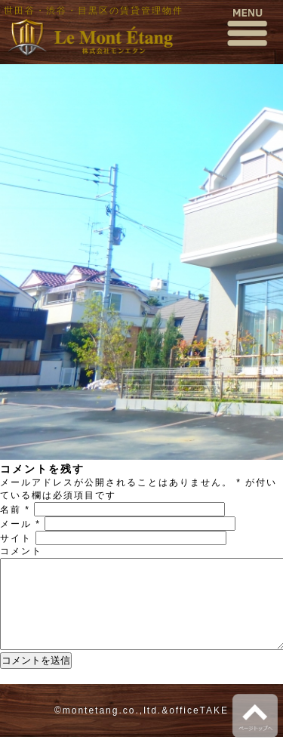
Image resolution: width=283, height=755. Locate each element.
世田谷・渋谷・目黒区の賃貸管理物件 (93, 10)
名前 (15, 509)
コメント (21, 551)
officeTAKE (199, 728)
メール (20, 524)
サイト (16, 538)
